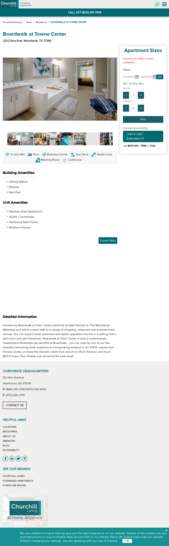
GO (160, 77)
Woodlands (41, 22)
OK (127, 541)
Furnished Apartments (18, 481)
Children (127, 101)
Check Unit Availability (135, 136)
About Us (9, 436)
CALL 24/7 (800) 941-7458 (84, 12)
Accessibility (11, 450)
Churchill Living (14, 476)
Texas (29, 22)
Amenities (9, 441)
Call (134, 145)
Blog (6, 445)
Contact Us (14, 405)
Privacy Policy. (109, 537)
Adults (126, 88)
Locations (10, 427)
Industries (10, 431)
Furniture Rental (14, 485)
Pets (143, 119)
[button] (6, 89)
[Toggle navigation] (164, 4)
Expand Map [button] (108, 240)
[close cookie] (166, 530)
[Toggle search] (157, 4)
